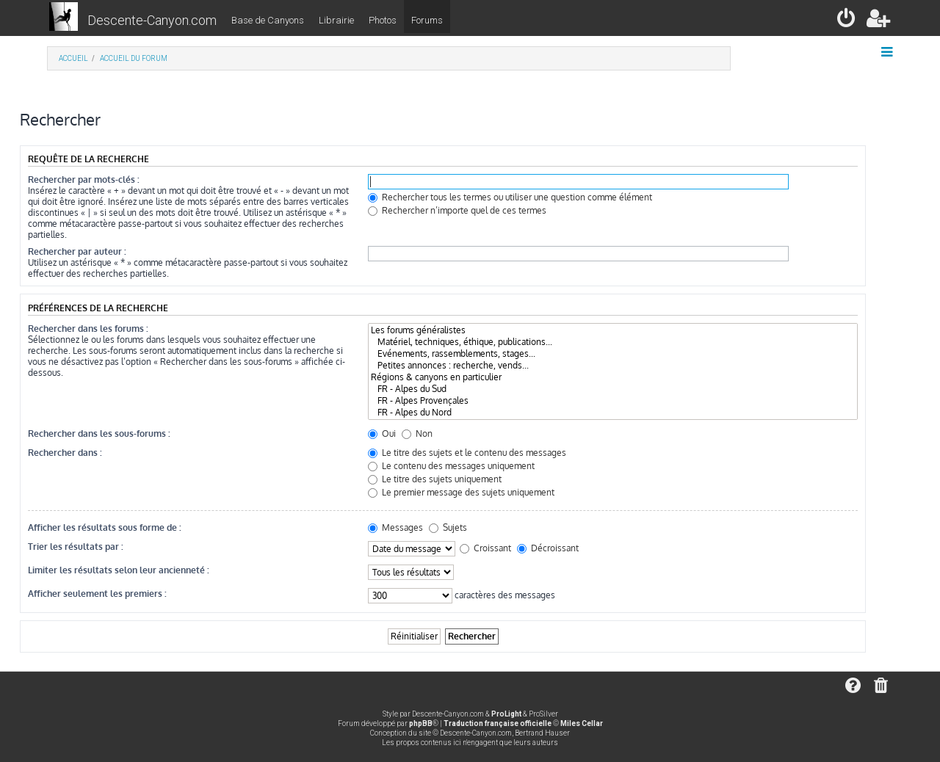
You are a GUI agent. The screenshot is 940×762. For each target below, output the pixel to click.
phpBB (421, 723)
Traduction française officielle (498, 723)
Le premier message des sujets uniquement (461, 492)
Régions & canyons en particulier (612, 377)
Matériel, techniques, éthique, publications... (612, 342)
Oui (382, 433)
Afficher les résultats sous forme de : (104, 527)
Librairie (336, 20)
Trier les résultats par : (75, 546)
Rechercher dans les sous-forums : (99, 433)
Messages (395, 527)
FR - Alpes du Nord (612, 412)
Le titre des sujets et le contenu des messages (467, 452)
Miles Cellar (581, 723)
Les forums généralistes (612, 330)
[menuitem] (847, 21)
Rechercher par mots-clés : (84, 179)
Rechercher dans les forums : (88, 328)
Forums (427, 20)
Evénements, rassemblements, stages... (612, 354)
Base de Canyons (267, 20)
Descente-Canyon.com (152, 20)
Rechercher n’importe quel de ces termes (457, 210)
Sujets (448, 527)
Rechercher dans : (65, 452)
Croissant (485, 548)
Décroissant (548, 548)
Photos (383, 20)
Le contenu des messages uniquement (451, 465)
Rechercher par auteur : (77, 251)
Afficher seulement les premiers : (97, 593)
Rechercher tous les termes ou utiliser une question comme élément (510, 197)
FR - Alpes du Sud (612, 389)
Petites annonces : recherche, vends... (612, 365)
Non (417, 433)
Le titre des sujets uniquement (435, 479)
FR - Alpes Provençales (612, 401)
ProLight (506, 714)
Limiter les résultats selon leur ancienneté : (118, 570)
